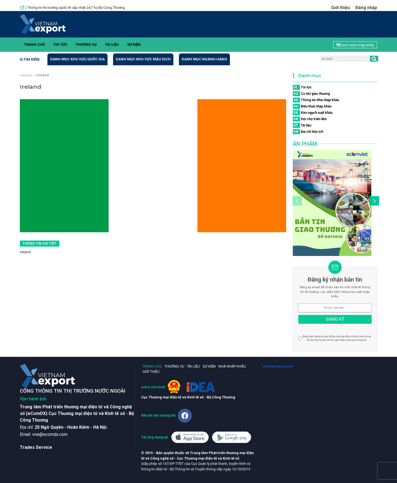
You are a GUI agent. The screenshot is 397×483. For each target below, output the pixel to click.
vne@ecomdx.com (50, 434)
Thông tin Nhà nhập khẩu (316, 100)
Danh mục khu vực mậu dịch (143, 59)
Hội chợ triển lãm (310, 119)
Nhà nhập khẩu (232, 366)
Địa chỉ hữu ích (308, 131)
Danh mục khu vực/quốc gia (77, 59)
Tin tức (60, 44)
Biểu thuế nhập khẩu (312, 106)
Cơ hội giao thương (311, 93)
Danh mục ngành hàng (204, 59)
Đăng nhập (366, 7)
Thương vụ (86, 44)
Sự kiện (134, 44)
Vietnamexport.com (278, 366)
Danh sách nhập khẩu (355, 45)
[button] (374, 202)
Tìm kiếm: (30, 59)
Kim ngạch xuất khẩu (312, 112)
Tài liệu (112, 44)
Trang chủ (34, 44)
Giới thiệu (340, 7)
